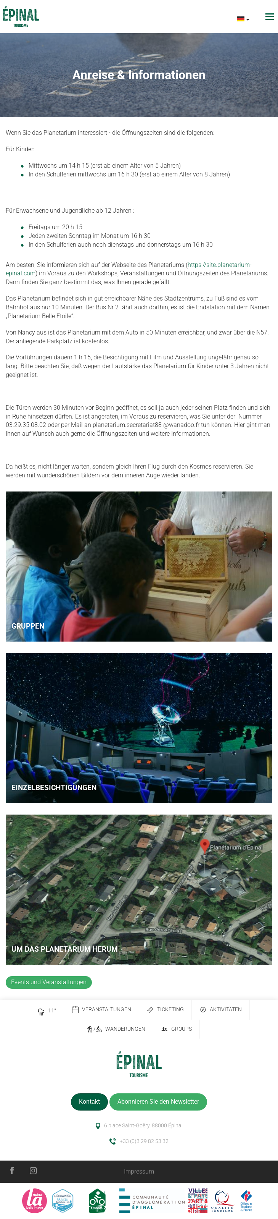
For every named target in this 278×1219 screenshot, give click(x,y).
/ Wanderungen (115, 1029)
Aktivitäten (220, 1010)
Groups (176, 1029)
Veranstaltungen (101, 1010)
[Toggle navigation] (270, 16)
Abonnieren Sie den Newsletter (158, 1101)
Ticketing (165, 1010)
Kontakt (89, 1101)
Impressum (139, 1171)
